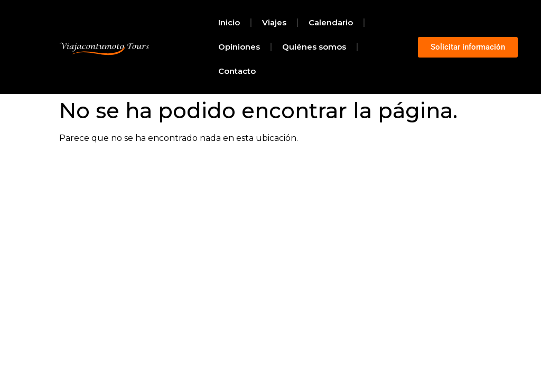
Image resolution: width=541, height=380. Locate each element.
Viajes (274, 22)
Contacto (237, 71)
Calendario (331, 22)
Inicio (229, 22)
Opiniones (239, 47)
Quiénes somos (314, 47)
